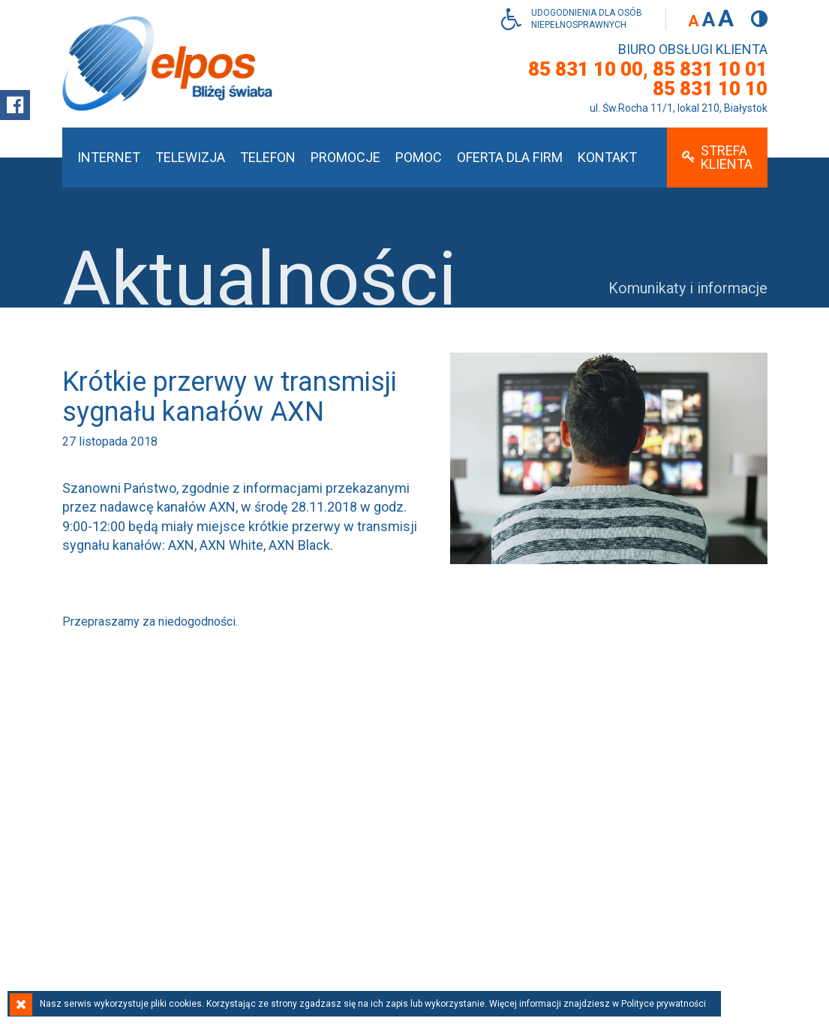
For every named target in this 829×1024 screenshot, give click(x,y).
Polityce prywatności (663, 1003)
